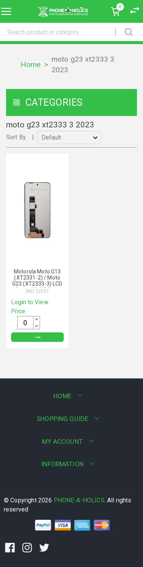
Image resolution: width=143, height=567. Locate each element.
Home (30, 64)
